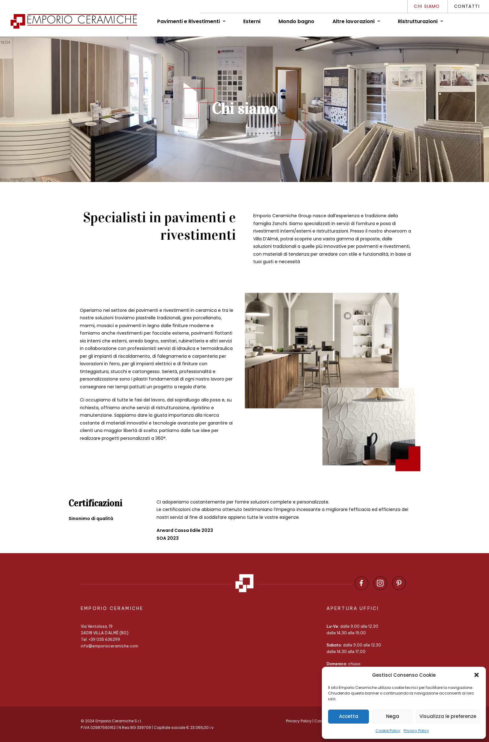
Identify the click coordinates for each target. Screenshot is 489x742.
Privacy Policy (416, 730)
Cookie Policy (387, 730)
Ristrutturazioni (420, 21)
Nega (392, 716)
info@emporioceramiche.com (109, 646)
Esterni (251, 21)
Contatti (467, 6)
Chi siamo (427, 6)
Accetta (348, 716)
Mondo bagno (296, 21)
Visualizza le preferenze (447, 716)
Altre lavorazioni (356, 21)
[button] (476, 675)
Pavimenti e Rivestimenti (191, 21)
